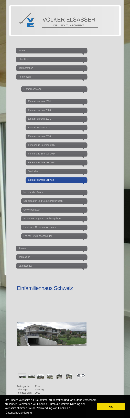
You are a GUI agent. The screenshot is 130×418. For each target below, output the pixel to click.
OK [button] (111, 406)
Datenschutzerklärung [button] (18, 412)
